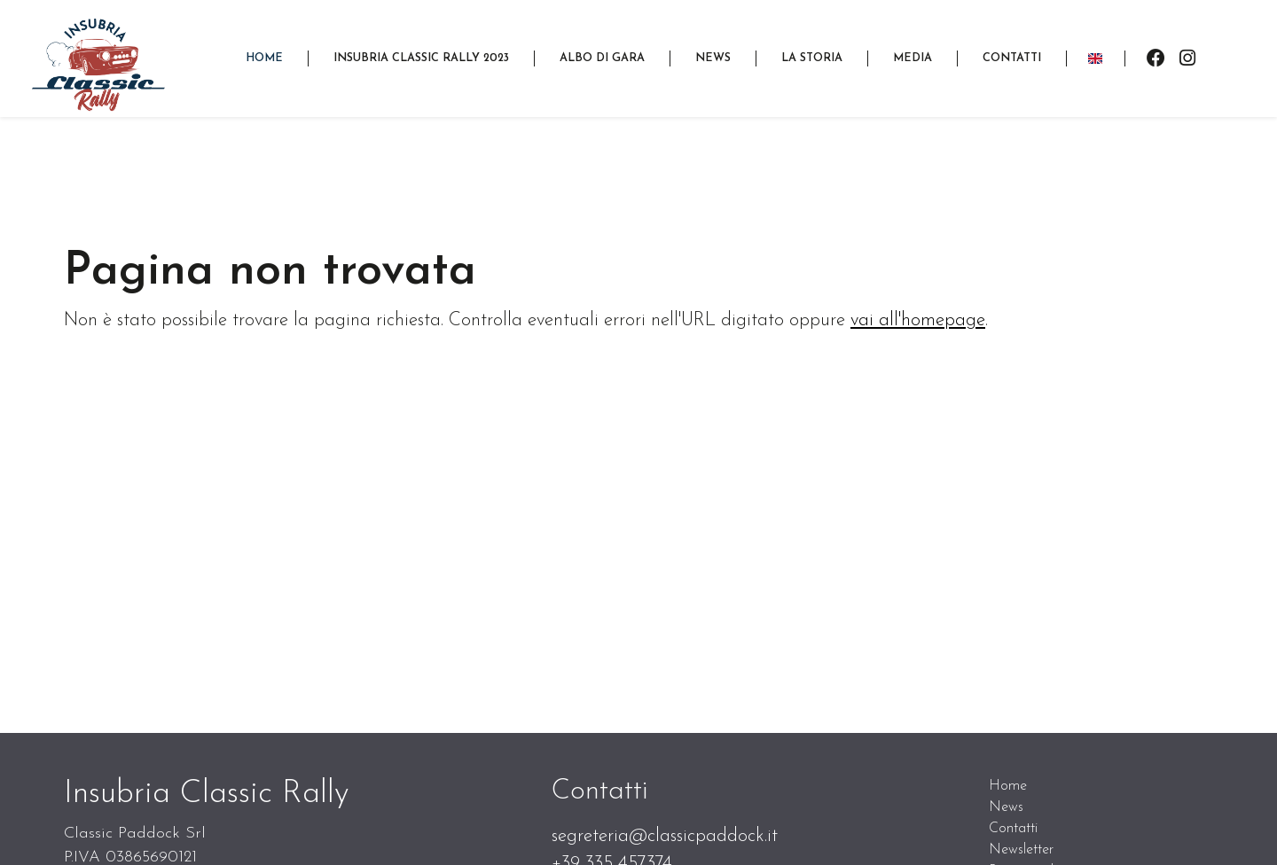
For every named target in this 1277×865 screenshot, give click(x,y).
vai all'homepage (917, 320)
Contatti (1013, 829)
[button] (421, 58)
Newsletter (1021, 850)
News (1006, 807)
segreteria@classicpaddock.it (665, 836)
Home (1008, 786)
